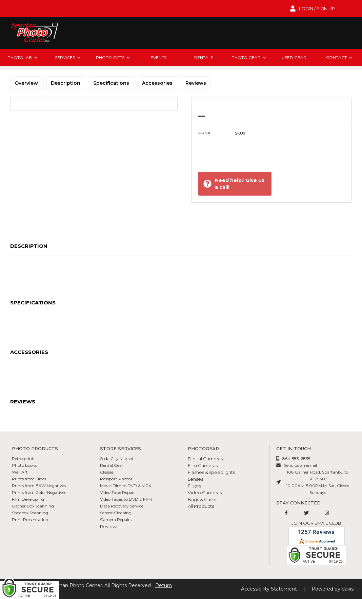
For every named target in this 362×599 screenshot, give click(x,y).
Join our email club (316, 523)
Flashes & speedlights (211, 472)
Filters (194, 485)
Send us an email (300, 465)
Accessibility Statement (269, 589)
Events (158, 57)
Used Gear (294, 57)
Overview (27, 83)
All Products (201, 506)
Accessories (158, 83)
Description (66, 83)
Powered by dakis (332, 589)
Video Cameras (205, 492)
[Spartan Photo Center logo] (33, 33)
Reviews (195, 83)
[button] (22, 57)
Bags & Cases (202, 499)
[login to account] (312, 8)
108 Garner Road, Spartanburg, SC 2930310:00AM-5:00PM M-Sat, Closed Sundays (317, 482)
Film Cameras (203, 465)
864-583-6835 (296, 458)
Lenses (195, 479)
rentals (203, 57)
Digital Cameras (205, 458)
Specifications (111, 83)
